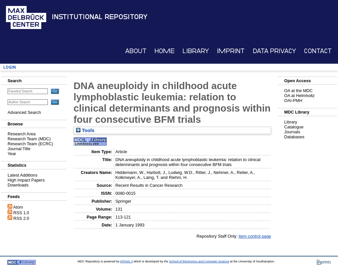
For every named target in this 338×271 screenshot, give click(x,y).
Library (196, 51)
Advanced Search (24, 112)
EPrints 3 (126, 261)
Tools (85, 130)
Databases (294, 136)
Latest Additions (22, 175)
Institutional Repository (100, 17)
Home (164, 51)
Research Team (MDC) (29, 138)
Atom (18, 207)
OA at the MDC (298, 90)
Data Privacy (274, 51)
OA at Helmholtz (299, 95)
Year (12, 153)
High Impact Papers (26, 180)
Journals (292, 131)
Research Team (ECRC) (30, 143)
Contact (318, 51)
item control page (255, 236)
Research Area (22, 133)
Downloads (18, 185)
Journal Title (19, 148)
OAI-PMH (293, 100)
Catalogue (293, 126)
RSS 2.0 (21, 218)
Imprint (231, 51)
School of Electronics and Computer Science (199, 261)
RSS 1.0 (21, 212)
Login (9, 67)
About (136, 51)
